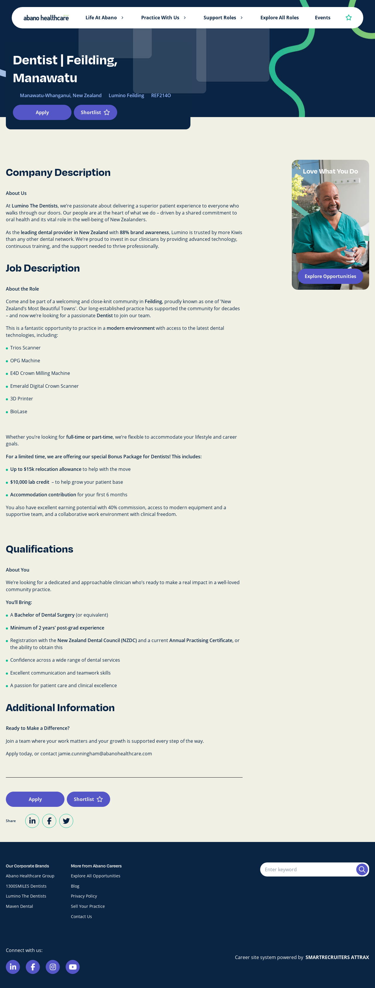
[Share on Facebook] (49, 821)
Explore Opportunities (330, 276)
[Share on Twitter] (66, 821)
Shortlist (91, 112)
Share (11, 820)
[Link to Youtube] (73, 967)
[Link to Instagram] (53, 967)
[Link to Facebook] (33, 967)
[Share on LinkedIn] (32, 821)
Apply (42, 112)
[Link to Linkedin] (13, 967)
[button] (122, 18)
